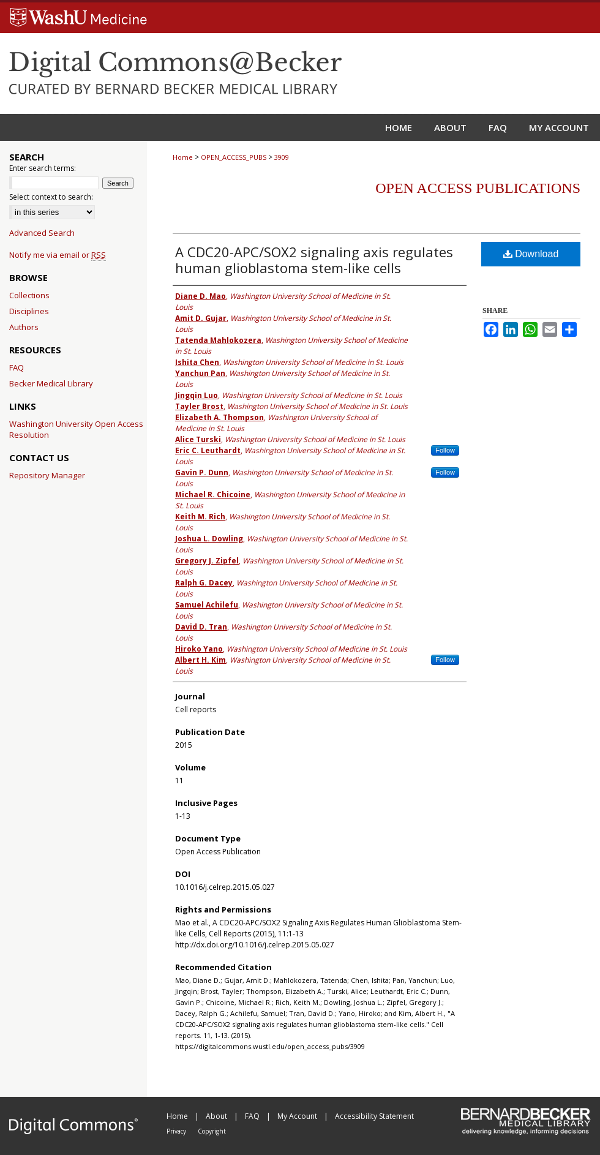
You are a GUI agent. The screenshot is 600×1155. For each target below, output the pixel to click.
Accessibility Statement (374, 1116)
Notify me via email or (57, 254)
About (217, 1116)
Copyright (212, 1131)
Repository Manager (47, 475)
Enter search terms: (42, 168)
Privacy (177, 1131)
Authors (24, 327)
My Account (298, 1116)
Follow (445, 450)
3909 (281, 157)
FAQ (16, 367)
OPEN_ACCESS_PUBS (233, 157)
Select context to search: (51, 197)
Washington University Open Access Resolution (76, 429)
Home (183, 157)
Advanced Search (42, 232)
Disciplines (29, 311)
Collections (29, 295)
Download (531, 254)
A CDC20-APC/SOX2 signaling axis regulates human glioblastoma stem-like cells (314, 260)
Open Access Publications (477, 188)
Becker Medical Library (51, 383)
